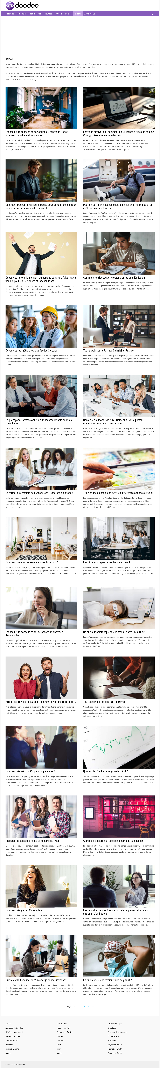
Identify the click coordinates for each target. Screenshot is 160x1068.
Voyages (48, 14)
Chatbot (60, 1036)
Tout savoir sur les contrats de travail (104, 701)
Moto (59, 1044)
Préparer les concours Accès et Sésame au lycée (32, 840)
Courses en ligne (115, 1023)
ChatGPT (60, 1040)
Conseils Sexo (113, 1036)
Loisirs (68, 14)
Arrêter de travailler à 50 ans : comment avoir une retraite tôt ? (41, 701)
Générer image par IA (14, 1032)
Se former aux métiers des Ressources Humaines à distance (39, 493)
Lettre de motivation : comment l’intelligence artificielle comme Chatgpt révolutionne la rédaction (118, 133)
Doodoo (22, 1064)
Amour (8, 1053)
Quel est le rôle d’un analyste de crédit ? (105, 771)
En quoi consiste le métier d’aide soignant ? (107, 980)
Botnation (112, 1040)
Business (9, 1044)
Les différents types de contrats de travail (106, 562)
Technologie (35, 14)
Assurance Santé (115, 1053)
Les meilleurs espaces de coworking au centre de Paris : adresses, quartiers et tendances (37, 133)
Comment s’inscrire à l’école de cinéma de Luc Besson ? (114, 840)
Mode (59, 1053)
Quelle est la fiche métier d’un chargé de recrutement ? (36, 980)
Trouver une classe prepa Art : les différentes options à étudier (118, 493)
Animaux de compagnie (117, 1032)
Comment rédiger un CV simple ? (24, 910)
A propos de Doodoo (14, 1028)
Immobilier (22, 14)
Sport (59, 1049)
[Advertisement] (80, 38)
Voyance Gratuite (115, 1044)
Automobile (89, 14)
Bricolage (112, 1028)
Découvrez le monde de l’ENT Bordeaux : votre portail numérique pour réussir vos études (113, 421)
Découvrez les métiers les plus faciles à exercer (32, 350)
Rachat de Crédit (115, 1049)
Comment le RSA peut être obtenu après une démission (114, 277)
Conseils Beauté (12, 1049)
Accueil (8, 1023)
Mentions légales (13, 1036)
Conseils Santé (12, 1040)
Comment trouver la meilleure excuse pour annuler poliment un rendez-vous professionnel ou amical (41, 206)
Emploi (78, 14)
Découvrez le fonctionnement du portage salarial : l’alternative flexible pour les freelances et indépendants (41, 279)
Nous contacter (63, 1028)
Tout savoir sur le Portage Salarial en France (108, 350)
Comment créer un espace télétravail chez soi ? (32, 562)
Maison (59, 14)
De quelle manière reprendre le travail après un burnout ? (115, 632)
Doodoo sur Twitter (65, 1032)
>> (93, 1006)
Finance (10, 14)
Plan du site (62, 1023)
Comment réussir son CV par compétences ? (30, 771)
